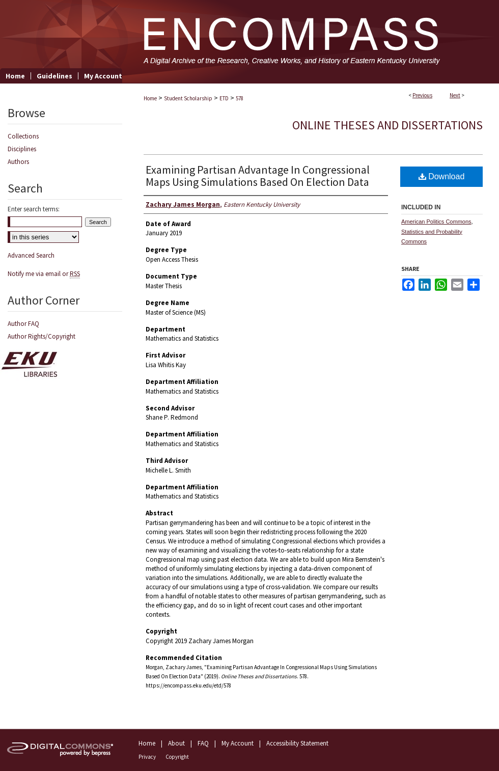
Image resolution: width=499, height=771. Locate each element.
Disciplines (22, 149)
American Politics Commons (436, 221)
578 (239, 98)
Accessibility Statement (297, 743)
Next (455, 95)
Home (150, 98)
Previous (422, 95)
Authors (18, 161)
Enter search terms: (34, 209)
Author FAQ (23, 323)
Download (442, 176)
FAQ (203, 743)
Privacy (147, 756)
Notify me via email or (44, 273)
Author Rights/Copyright (41, 336)
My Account (237, 743)
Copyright (177, 756)
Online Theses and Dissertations (387, 125)
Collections (23, 136)
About (176, 743)
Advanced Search (31, 255)
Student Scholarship (188, 98)
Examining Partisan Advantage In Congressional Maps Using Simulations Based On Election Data (258, 175)
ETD (224, 98)
